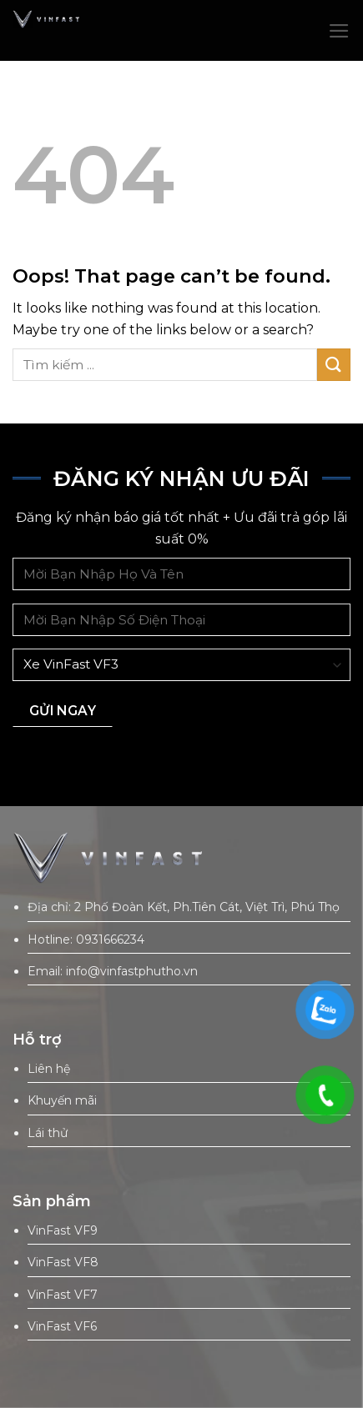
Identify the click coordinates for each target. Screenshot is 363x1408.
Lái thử (48, 1132)
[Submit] (333, 364)
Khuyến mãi (62, 1100)
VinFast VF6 (62, 1326)
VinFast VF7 (63, 1294)
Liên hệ (49, 1068)
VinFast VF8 (63, 1262)
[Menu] (339, 31)
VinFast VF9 (63, 1230)
